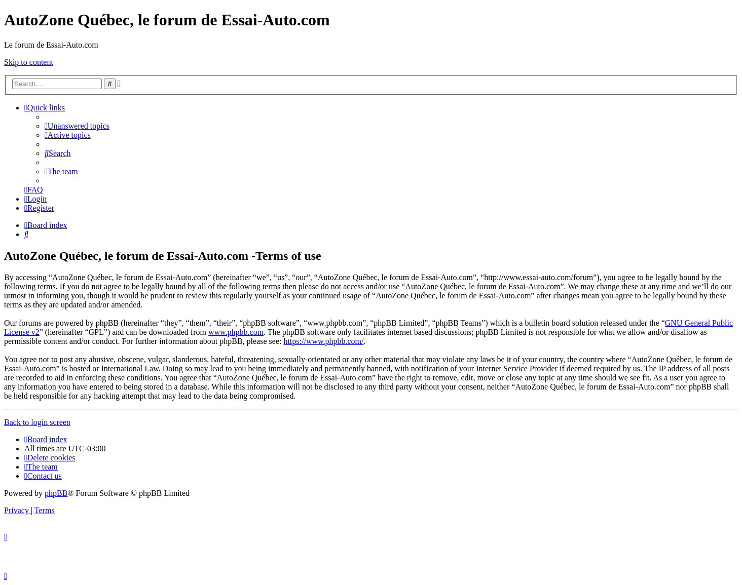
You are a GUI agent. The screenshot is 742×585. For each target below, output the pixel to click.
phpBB (56, 493)
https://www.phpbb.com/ (323, 341)
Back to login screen (37, 422)
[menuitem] (77, 126)
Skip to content (28, 62)
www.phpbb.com (236, 332)
